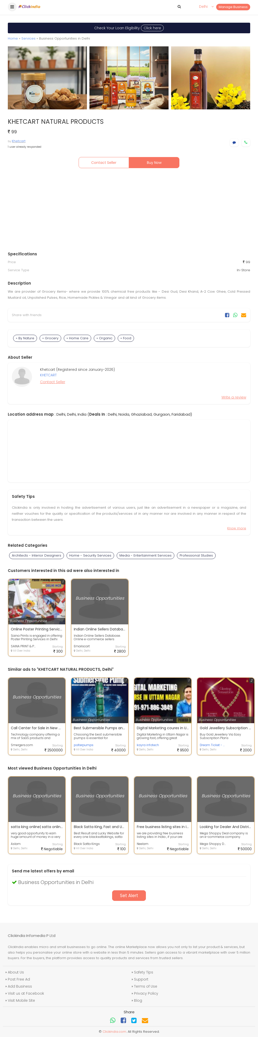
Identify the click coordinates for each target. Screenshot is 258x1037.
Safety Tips (143, 972)
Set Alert (129, 896)
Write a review (233, 397)
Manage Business (233, 7)
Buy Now (154, 162)
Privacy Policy (146, 993)
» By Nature (25, 338)
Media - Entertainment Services (145, 555)
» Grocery (50, 338)
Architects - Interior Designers (36, 555)
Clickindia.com (114, 1031)
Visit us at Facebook (26, 993)
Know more (236, 528)
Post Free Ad (19, 979)
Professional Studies (196, 555)
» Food (125, 338)
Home (13, 38)
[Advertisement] (129, 211)
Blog (138, 1000)
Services (28, 38)
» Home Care (77, 338)
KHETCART (48, 375)
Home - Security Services (90, 555)
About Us (16, 972)
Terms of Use (145, 986)
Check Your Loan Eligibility (129, 28)
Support (141, 979)
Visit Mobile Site (21, 1000)
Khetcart (18, 141)
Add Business (20, 986)
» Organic (104, 338)
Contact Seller (103, 162)
